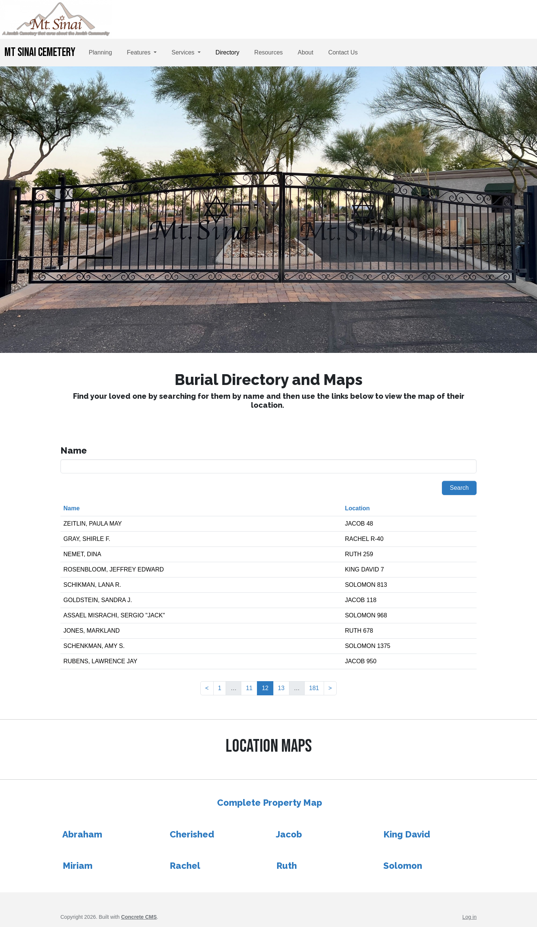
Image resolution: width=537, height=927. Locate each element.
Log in (469, 917)
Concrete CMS (139, 917)
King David (406, 834)
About (305, 52)
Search (459, 488)
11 (249, 688)
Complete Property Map (269, 802)
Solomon (402, 865)
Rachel (185, 865)
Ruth (286, 865)
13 (281, 688)
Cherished (192, 834)
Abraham (82, 834)
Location (357, 508)
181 (314, 688)
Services (184, 52)
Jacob (289, 834)
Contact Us (343, 52)
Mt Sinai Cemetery (39, 52)
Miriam (77, 865)
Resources (268, 52)
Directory (227, 52)
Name (71, 508)
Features (139, 52)
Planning (100, 52)
